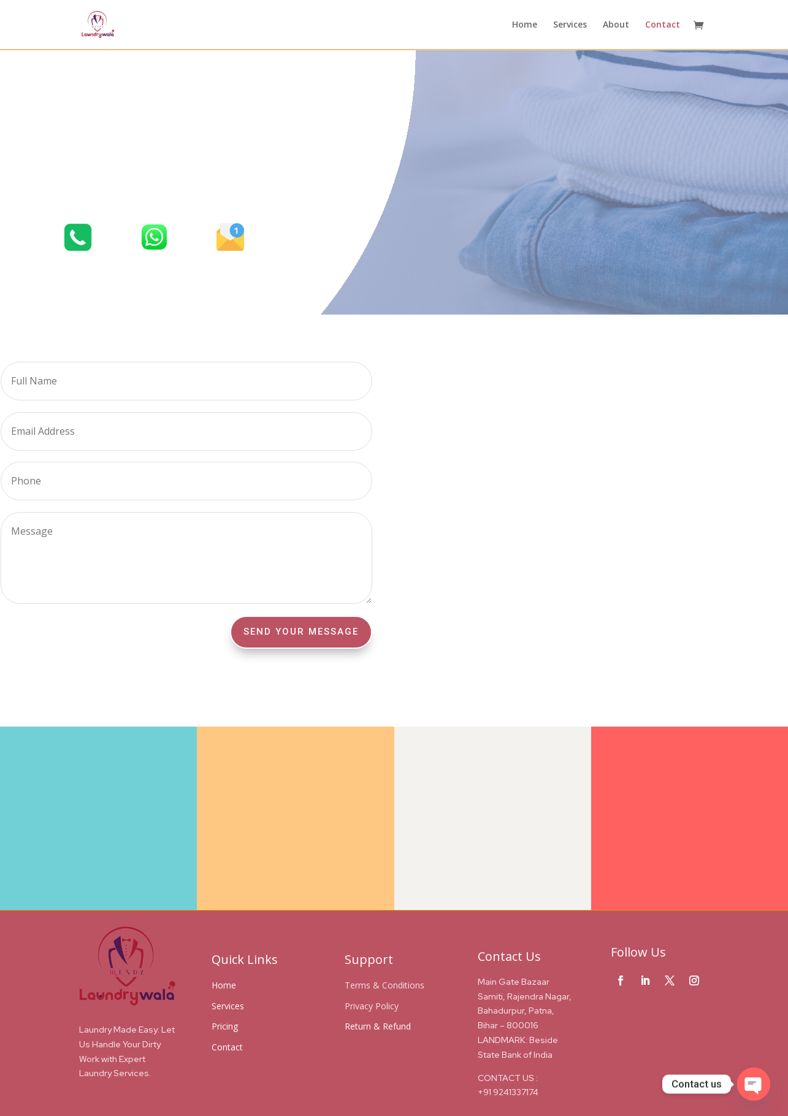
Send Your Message (301, 631)
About (616, 25)
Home (524, 25)
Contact (662, 25)
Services (570, 25)
